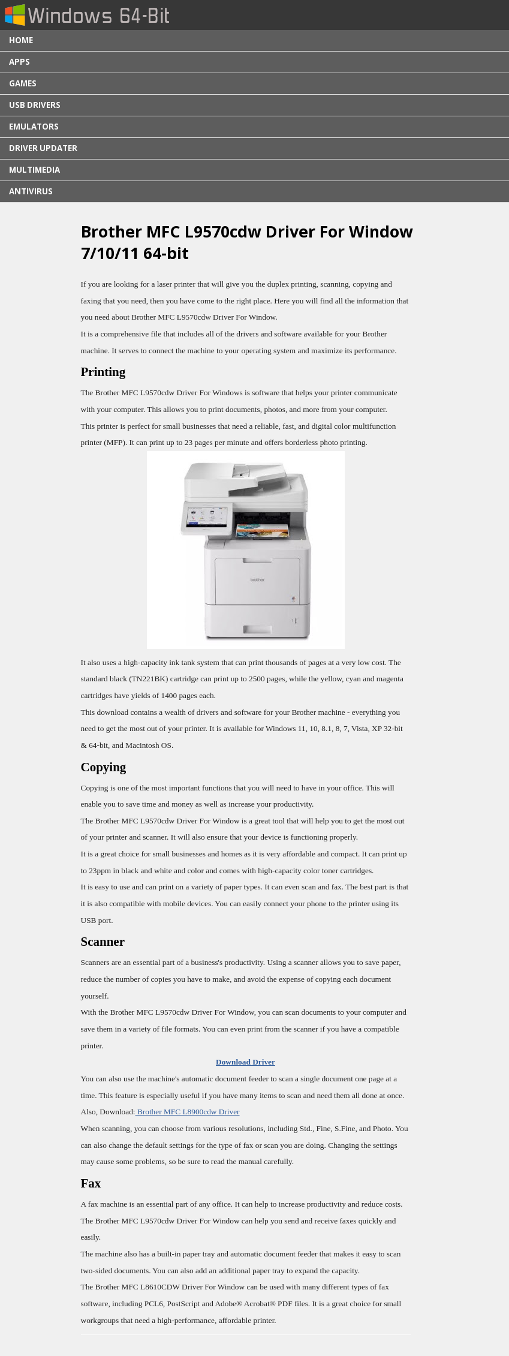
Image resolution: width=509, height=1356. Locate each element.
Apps (19, 61)
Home (21, 40)
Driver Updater (43, 148)
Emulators (34, 126)
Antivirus (31, 191)
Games (23, 83)
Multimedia (34, 169)
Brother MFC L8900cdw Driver (187, 1111)
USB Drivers (35, 105)
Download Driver (245, 1061)
